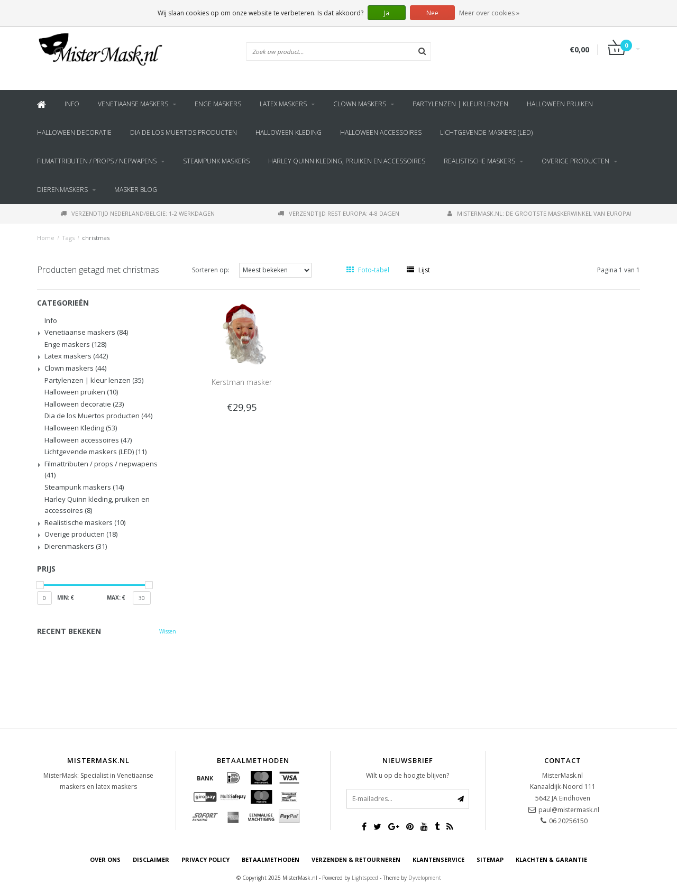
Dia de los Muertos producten (183, 132)
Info (72, 103)
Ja (386, 12)
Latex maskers (283, 103)
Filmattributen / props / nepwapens (97, 161)
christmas (95, 238)
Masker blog (135, 189)
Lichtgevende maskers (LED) (486, 132)
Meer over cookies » (489, 12)
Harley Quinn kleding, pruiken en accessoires (346, 161)
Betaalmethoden (270, 859)
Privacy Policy (205, 859)
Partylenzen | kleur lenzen (460, 103)
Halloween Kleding (288, 132)
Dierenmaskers (62, 189)
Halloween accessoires (381, 132)
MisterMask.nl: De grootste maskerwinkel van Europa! (539, 213)
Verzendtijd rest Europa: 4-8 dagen (338, 213)
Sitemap (490, 859)
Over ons (105, 859)
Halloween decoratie (74, 132)
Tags (68, 238)
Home (45, 238)
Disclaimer (151, 859)
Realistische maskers (479, 161)
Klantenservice (438, 859)
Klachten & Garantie (551, 859)
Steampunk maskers (216, 161)
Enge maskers (218, 103)
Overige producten (575, 161)
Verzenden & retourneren (356, 859)
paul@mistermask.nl (568, 809)
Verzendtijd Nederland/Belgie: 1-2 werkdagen (137, 213)
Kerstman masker (242, 382)
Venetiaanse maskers (133, 103)
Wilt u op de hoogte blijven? (407, 775)
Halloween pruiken (560, 103)
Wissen (167, 631)
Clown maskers (359, 103)
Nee (432, 12)
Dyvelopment (424, 877)
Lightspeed (365, 877)
